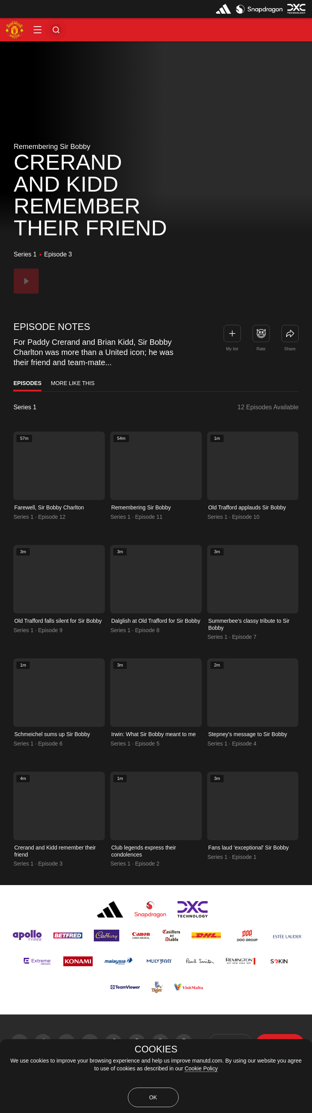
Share (290, 348)
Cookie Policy (201, 1068)
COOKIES (155, 1049)
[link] (290, 333)
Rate (260, 348)
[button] (37, 29)
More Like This (73, 383)
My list (232, 348)
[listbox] (44, 407)
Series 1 (24, 407)
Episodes (27, 383)
